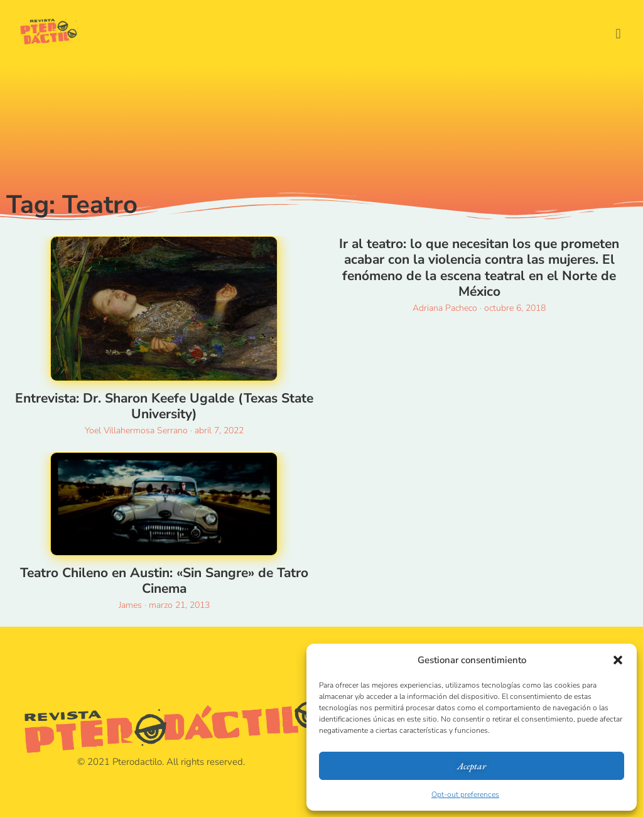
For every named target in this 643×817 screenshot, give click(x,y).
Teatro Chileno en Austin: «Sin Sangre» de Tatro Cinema (164, 580)
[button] (618, 660)
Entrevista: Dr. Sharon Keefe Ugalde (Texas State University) (164, 406)
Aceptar (471, 766)
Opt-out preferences (465, 794)
